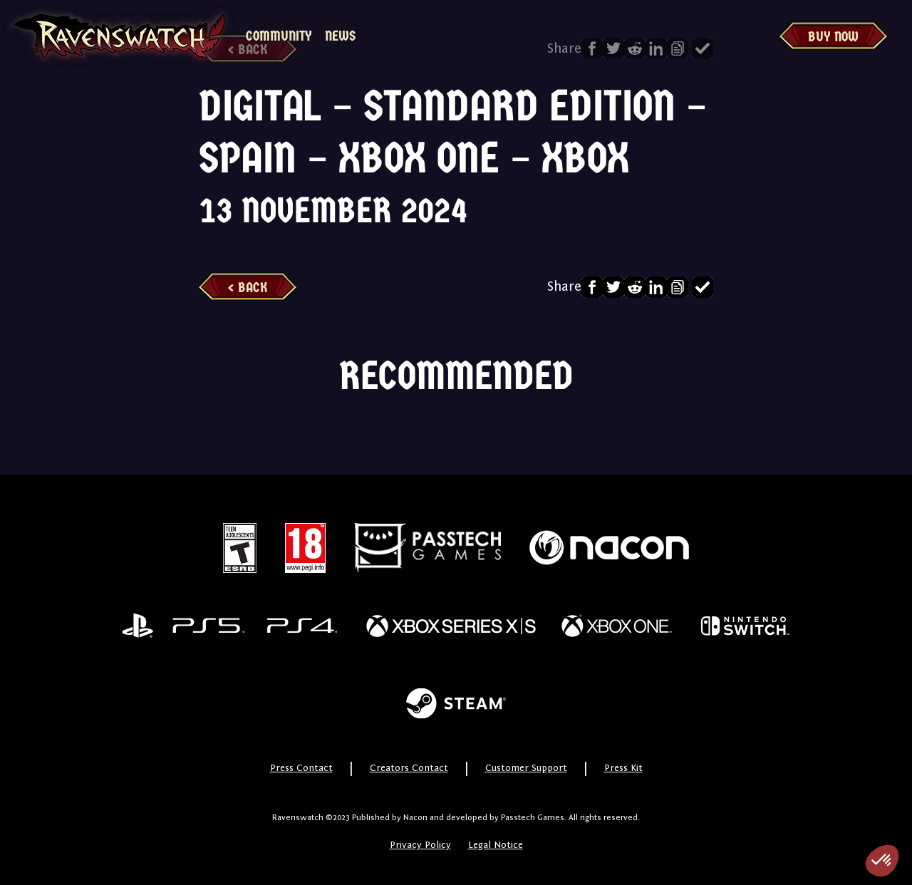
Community (279, 36)
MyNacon (408, 36)
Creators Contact (409, 768)
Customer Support (526, 768)
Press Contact (301, 768)
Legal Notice (495, 845)
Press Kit (623, 768)
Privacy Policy (420, 845)
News (340, 36)
